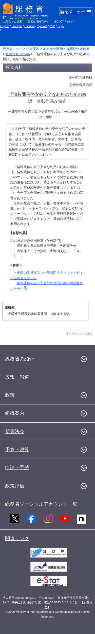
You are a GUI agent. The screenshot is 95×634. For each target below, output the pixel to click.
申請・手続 (17, 467)
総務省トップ (13, 49)
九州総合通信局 (77, 49)
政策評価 (14, 485)
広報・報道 (17, 377)
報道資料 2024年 (18, 54)
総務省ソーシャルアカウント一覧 (41, 504)
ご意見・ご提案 (12, 21)
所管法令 (14, 431)
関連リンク (17, 538)
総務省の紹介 (19, 358)
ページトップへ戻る (80, 333)
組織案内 (32, 49)
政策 (10, 395)
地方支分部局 (53, 49)
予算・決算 (17, 449)
